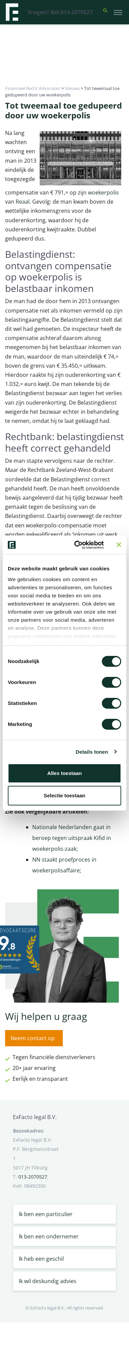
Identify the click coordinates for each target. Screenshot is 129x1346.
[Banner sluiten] (118, 544)
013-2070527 (32, 1176)
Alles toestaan (64, 773)
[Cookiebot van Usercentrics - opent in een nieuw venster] (77, 545)
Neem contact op (33, 1038)
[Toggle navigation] (118, 12)
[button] (105, 12)
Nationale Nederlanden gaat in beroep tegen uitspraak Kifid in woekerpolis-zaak (71, 837)
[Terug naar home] (12, 12)
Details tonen (92, 752)
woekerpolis (103, 192)
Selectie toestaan (65, 795)
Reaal (23, 201)
